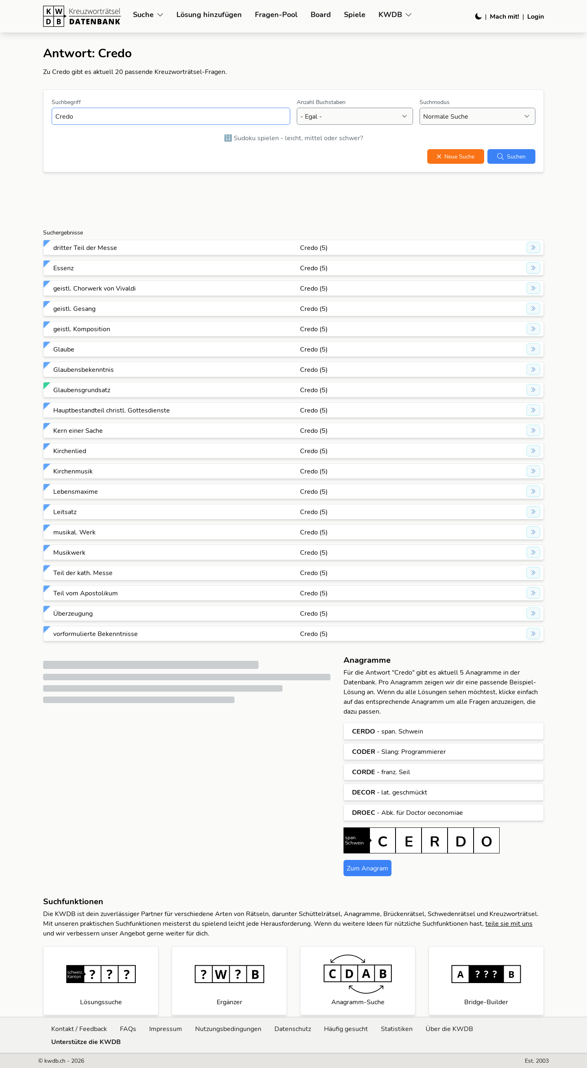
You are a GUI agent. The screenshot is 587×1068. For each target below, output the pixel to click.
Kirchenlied (69, 451)
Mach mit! (504, 16)
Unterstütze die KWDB (86, 1042)
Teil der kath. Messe (83, 573)
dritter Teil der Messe (85, 247)
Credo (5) (314, 247)
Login (535, 16)
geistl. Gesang (74, 308)
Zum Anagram (367, 868)
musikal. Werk (74, 532)
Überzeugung (73, 613)
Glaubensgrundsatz (81, 390)
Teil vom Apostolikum (85, 593)
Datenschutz (292, 1029)
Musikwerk (69, 552)
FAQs (128, 1029)
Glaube (63, 349)
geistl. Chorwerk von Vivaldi (94, 288)
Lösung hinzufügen (209, 14)
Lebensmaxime (75, 491)
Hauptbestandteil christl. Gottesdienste (111, 410)
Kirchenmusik (73, 471)
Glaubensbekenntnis (83, 369)
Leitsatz (64, 512)
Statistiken (397, 1029)
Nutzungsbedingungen (228, 1029)
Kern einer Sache (78, 430)
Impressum (165, 1029)
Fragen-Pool (276, 14)
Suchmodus (435, 102)
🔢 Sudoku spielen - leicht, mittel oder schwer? (293, 138)
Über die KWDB (449, 1029)
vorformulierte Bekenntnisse (95, 634)
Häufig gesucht (346, 1029)
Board (321, 14)
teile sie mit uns (509, 923)
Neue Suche (455, 156)
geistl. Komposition (81, 329)
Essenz (63, 268)
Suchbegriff (66, 102)
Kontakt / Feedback (79, 1029)
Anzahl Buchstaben (321, 102)
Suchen (511, 156)
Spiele (354, 14)
